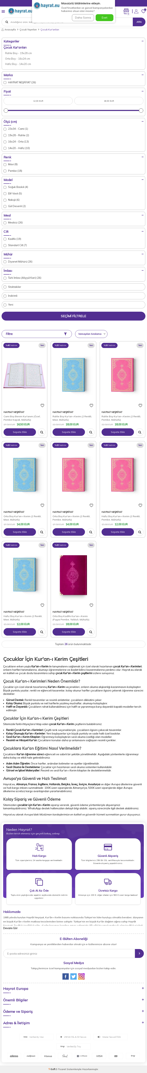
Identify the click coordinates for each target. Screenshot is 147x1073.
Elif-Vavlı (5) (13, 193)
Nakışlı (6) (12, 200)
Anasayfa (9, 29)
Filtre (36, 334)
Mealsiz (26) (13, 222)
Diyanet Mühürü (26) (18, 261)
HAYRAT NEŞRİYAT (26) (20, 82)
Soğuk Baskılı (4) (16, 187)
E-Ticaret (61, 1069)
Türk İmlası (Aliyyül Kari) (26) (22, 278)
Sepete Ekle (20, 432)
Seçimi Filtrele (73, 316)
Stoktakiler (12, 287)
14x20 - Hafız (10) (17, 148)
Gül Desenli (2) (15, 206)
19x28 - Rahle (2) (16, 135)
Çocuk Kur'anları (15, 47)
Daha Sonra (83, 17)
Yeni (8, 304)
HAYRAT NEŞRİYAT (14, 412)
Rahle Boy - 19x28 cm (18, 53)
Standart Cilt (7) (15, 245)
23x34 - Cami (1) (16, 128)
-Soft (52, 1069)
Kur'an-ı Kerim (51, 659)
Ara (139, 21)
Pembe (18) (13, 171)
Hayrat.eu (128, 669)
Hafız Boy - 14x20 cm (18, 64)
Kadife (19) (12, 239)
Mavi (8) (11, 164)
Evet (104, 17)
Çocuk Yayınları (28, 29)
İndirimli (10, 295)
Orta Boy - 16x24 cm (17, 58)
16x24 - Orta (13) (16, 141)
